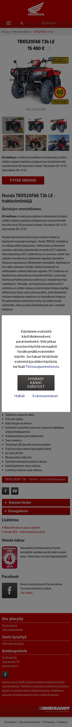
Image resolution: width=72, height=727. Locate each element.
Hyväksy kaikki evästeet (36, 383)
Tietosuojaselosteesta (42, 366)
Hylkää (19, 396)
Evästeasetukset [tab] (45, 396)
